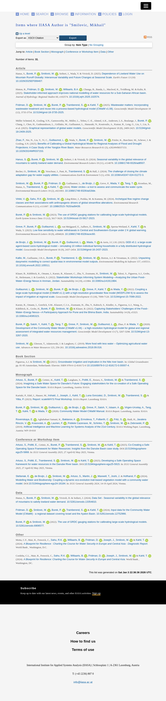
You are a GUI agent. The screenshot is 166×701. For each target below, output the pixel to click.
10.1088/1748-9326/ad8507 (129, 163)
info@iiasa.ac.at (83, 682)
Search (42, 14)
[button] (73, 38)
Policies (110, 14)
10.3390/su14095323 (27, 316)
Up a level (23, 33)
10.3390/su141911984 (104, 280)
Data (103, 51)
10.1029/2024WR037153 (29, 151)
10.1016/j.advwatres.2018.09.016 (83, 347)
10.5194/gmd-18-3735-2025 (48, 112)
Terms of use (83, 650)
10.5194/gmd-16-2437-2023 (92, 249)
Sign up (96, 593)
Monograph (57, 51)
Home (24, 14)
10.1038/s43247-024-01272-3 (127, 175)
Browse (61, 14)
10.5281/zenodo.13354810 (81, 501)
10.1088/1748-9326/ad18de (80, 190)
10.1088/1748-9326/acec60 (80, 234)
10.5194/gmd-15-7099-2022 (125, 296)
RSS (147, 37)
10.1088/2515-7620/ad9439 (65, 206)
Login (127, 14)
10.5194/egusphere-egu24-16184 (47, 483)
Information (85, 14)
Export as (21, 37)
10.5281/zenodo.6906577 (30, 525)
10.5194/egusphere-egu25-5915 (102, 464)
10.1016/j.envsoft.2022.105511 (33, 265)
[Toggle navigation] (146, 6)
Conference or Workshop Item (82, 51)
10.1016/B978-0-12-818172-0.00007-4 (108, 365)
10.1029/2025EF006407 (29, 81)
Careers (83, 633)
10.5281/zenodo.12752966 (111, 513)
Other (111, 51)
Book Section (41, 51)
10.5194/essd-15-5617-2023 (78, 218)
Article (29, 51)
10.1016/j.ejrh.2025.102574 (84, 96)
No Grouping (96, 44)
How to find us (83, 641)
